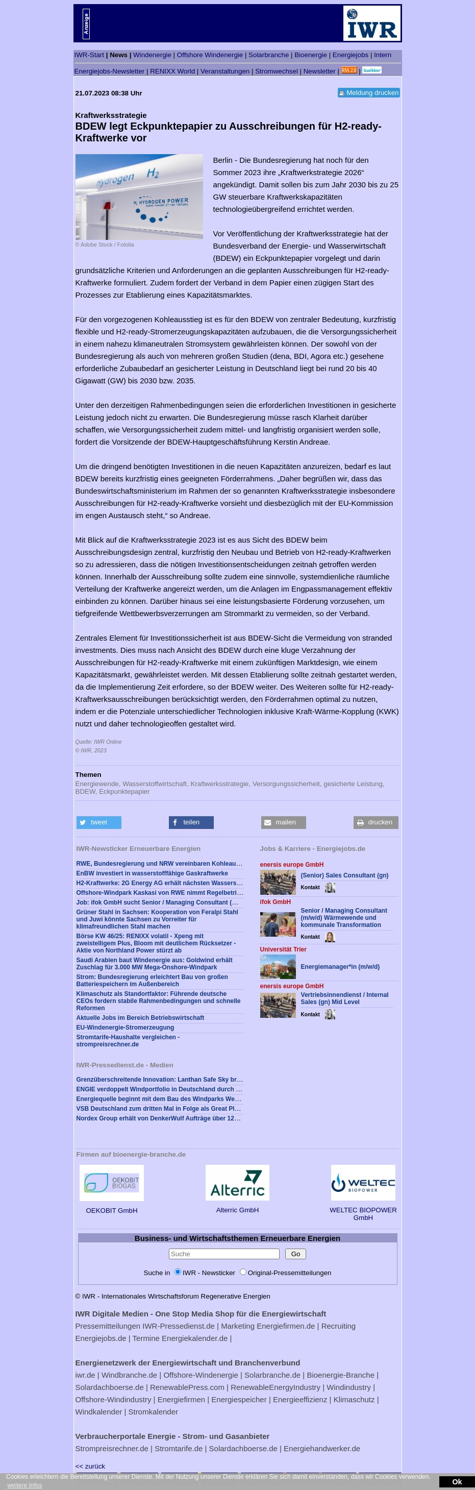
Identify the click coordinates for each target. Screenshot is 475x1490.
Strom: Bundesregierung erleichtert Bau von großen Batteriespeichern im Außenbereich (152, 980)
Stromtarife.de (179, 1448)
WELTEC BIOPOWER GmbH (363, 1210)
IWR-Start (89, 55)
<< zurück (91, 1466)
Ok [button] (457, 1482)
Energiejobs (350, 55)
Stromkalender (153, 1411)
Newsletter (320, 71)
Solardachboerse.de (110, 1387)
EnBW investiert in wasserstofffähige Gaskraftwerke (152, 873)
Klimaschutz (354, 1399)
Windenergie (152, 55)
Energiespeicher (238, 1399)
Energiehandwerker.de (322, 1448)
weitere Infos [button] (24, 1485)
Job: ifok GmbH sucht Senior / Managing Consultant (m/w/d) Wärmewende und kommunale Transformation (232, 902)
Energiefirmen (181, 1399)
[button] (99, 822)
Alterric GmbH (237, 1206)
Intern (382, 55)
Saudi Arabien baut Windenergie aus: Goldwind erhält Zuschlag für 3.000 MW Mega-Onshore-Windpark (155, 964)
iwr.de (85, 1375)
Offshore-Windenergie (200, 1375)
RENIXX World (172, 71)
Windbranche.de (129, 1375)
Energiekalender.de (195, 1338)
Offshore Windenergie (210, 55)
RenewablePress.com (187, 1387)
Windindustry (349, 1387)
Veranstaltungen (225, 71)
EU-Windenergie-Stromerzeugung (125, 1027)
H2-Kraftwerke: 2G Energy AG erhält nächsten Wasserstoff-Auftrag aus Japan (189, 883)
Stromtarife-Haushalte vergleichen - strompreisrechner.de (128, 1041)
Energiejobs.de (101, 1338)
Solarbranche (268, 55)
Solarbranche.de (272, 1375)
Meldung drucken (372, 92)
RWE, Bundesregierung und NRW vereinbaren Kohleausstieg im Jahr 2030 (185, 863)
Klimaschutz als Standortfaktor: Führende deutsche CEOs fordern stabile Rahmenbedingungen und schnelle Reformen (159, 1001)
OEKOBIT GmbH (111, 1206)
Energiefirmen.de (286, 1326)
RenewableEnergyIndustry (275, 1387)
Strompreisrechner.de (112, 1448)
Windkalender (99, 1411)
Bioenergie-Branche (340, 1375)
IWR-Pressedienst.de (178, 1326)
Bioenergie (310, 55)
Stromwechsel (276, 71)
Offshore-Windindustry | (116, 1399)
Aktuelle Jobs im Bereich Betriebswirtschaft (141, 1017)
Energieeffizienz (300, 1399)
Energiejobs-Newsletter (109, 71)
